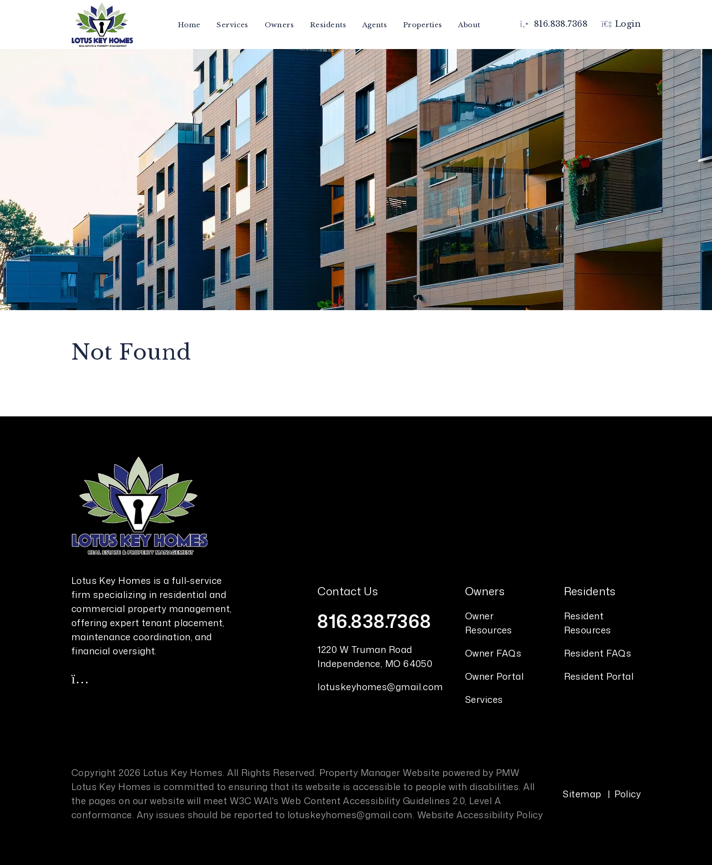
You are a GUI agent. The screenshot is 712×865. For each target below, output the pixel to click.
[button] (80, 678)
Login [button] (621, 24)
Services (484, 699)
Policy (627, 793)
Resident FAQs (598, 653)
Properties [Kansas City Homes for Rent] (422, 24)
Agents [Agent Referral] (374, 24)
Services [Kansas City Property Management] (232, 24)
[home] (102, 24)
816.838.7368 (561, 24)
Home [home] (189, 24)
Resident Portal (599, 676)
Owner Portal (494, 676)
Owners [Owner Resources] (279, 24)
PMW (507, 772)
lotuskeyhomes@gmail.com (380, 686)
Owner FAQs (493, 653)
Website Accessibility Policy (480, 814)
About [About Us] (469, 24)
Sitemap (582, 793)
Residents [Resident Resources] (328, 24)
